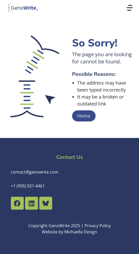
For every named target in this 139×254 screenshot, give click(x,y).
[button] (130, 8)
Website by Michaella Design (69, 232)
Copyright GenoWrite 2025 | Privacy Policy (69, 225)
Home (83, 116)
